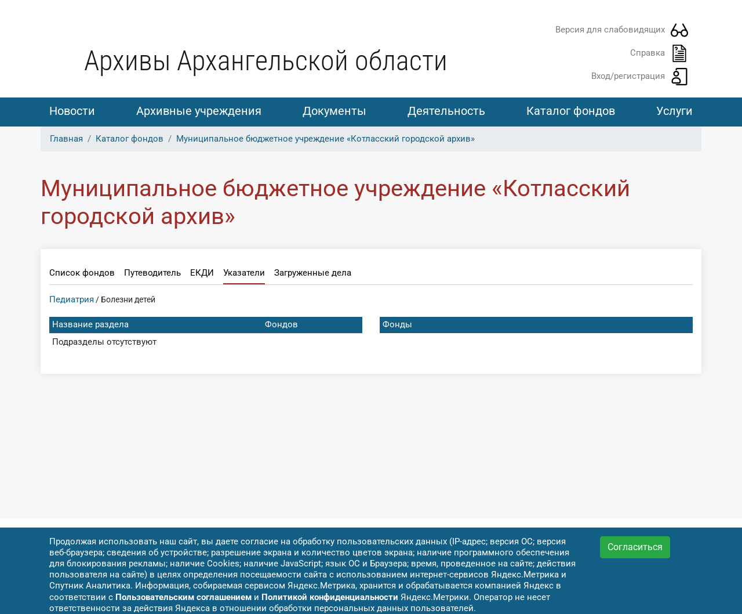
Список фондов (82, 273)
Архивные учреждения (198, 111)
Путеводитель (152, 273)
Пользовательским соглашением (183, 597)
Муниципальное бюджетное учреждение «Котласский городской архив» (325, 138)
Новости (72, 111)
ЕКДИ (202, 273)
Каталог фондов (570, 111)
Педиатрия (71, 299)
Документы (334, 111)
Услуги (674, 111)
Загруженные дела (312, 273)
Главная (66, 138)
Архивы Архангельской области (266, 60)
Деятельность (446, 111)
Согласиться (635, 546)
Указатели (244, 273)
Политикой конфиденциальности (329, 597)
